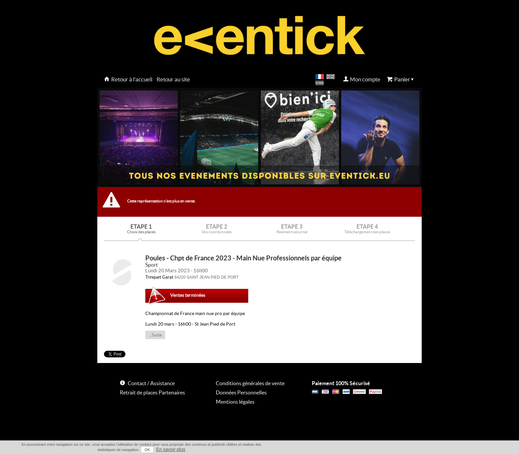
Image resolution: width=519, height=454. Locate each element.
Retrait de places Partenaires (152, 392)
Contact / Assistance (151, 383)
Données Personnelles (241, 392)
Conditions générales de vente (250, 383)
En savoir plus (170, 449)
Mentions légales (235, 402)
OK (147, 450)
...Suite (155, 335)
